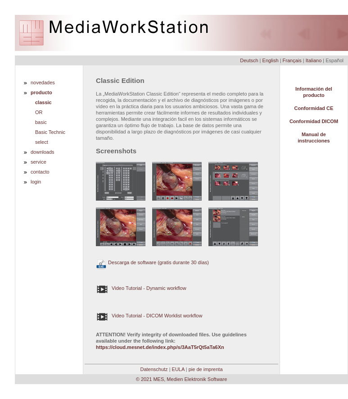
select (41, 142)
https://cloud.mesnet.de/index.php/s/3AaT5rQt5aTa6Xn (160, 347)
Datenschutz (153, 369)
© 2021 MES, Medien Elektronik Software (181, 379)
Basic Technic (50, 132)
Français (292, 60)
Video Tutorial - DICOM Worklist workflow (149, 315)
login (36, 181)
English (270, 60)
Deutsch (249, 60)
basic (41, 122)
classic (43, 102)
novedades (43, 82)
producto (41, 92)
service (38, 162)
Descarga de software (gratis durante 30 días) (152, 262)
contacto (40, 171)
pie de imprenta (206, 369)
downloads (42, 152)
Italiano (313, 60)
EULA (178, 369)
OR (39, 112)
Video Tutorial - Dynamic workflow (141, 288)
